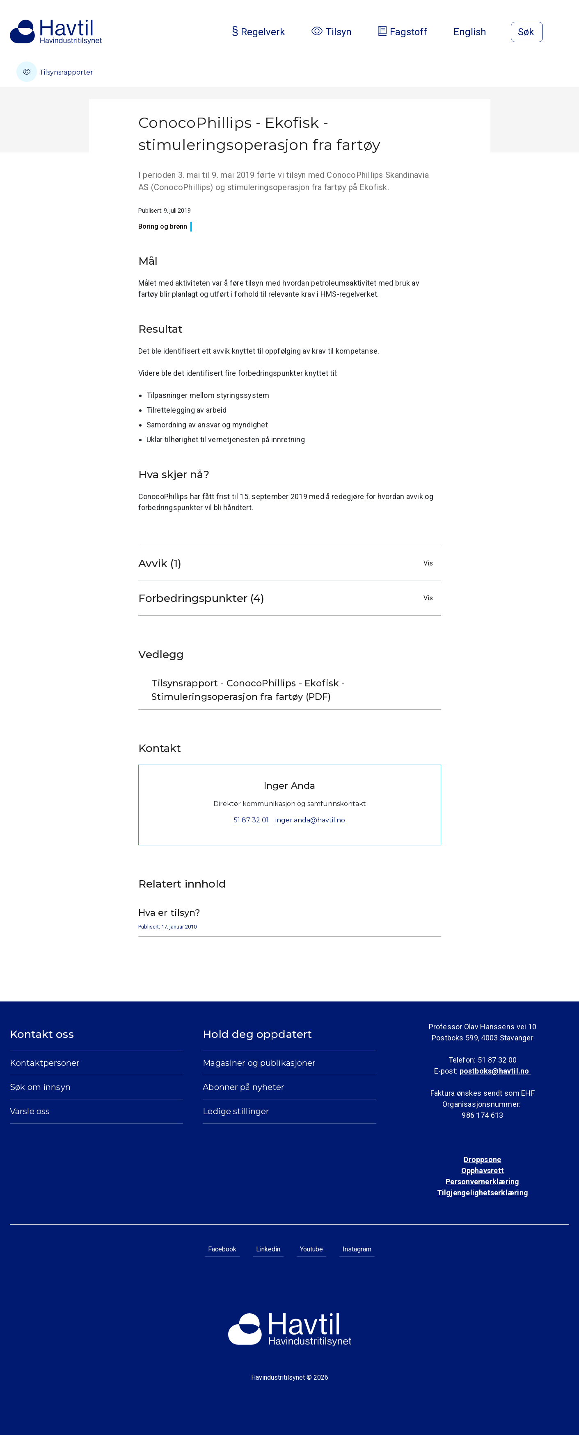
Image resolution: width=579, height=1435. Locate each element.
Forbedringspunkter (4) (287, 598)
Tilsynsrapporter (54, 71)
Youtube (311, 1249)
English (476, 32)
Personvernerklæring (482, 1181)
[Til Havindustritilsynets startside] (56, 32)
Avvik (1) (287, 563)
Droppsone (482, 1159)
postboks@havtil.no (495, 1071)
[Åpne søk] (527, 32)
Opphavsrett (482, 1170)
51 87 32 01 (251, 820)
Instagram (357, 1249)
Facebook (222, 1249)
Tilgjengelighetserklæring (482, 1192)
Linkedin (268, 1249)
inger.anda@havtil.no (310, 820)
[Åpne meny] (564, 32)
